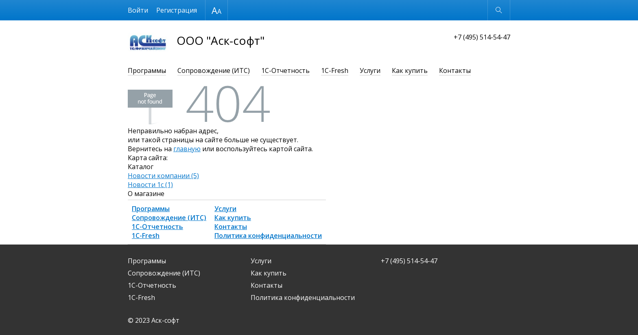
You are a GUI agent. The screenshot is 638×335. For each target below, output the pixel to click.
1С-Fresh (334, 70)
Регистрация (176, 10)
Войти (138, 10)
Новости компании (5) (163, 175)
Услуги (370, 70)
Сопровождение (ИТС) (213, 70)
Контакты (455, 70)
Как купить (410, 70)
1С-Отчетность (285, 70)
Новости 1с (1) (150, 184)
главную (187, 148)
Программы (147, 70)
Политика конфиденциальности (268, 235)
